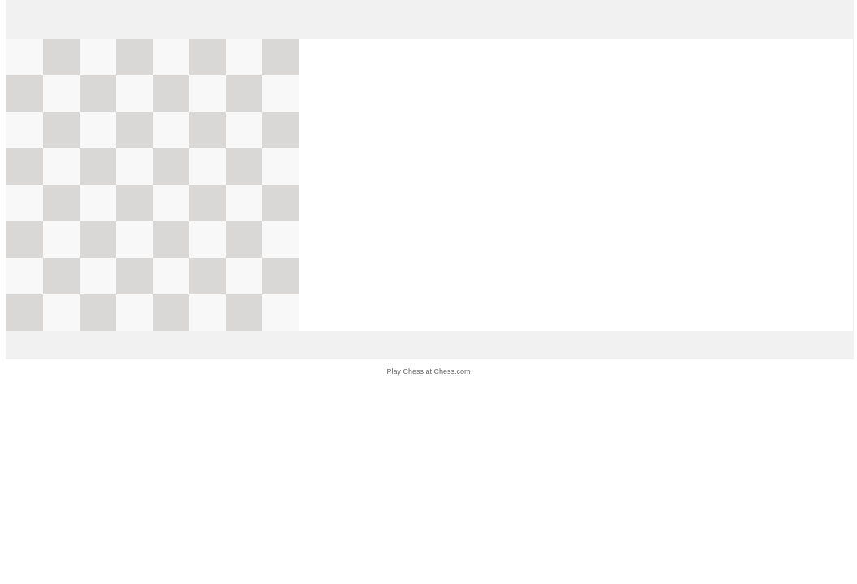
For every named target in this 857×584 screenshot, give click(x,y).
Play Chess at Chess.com (428, 371)
